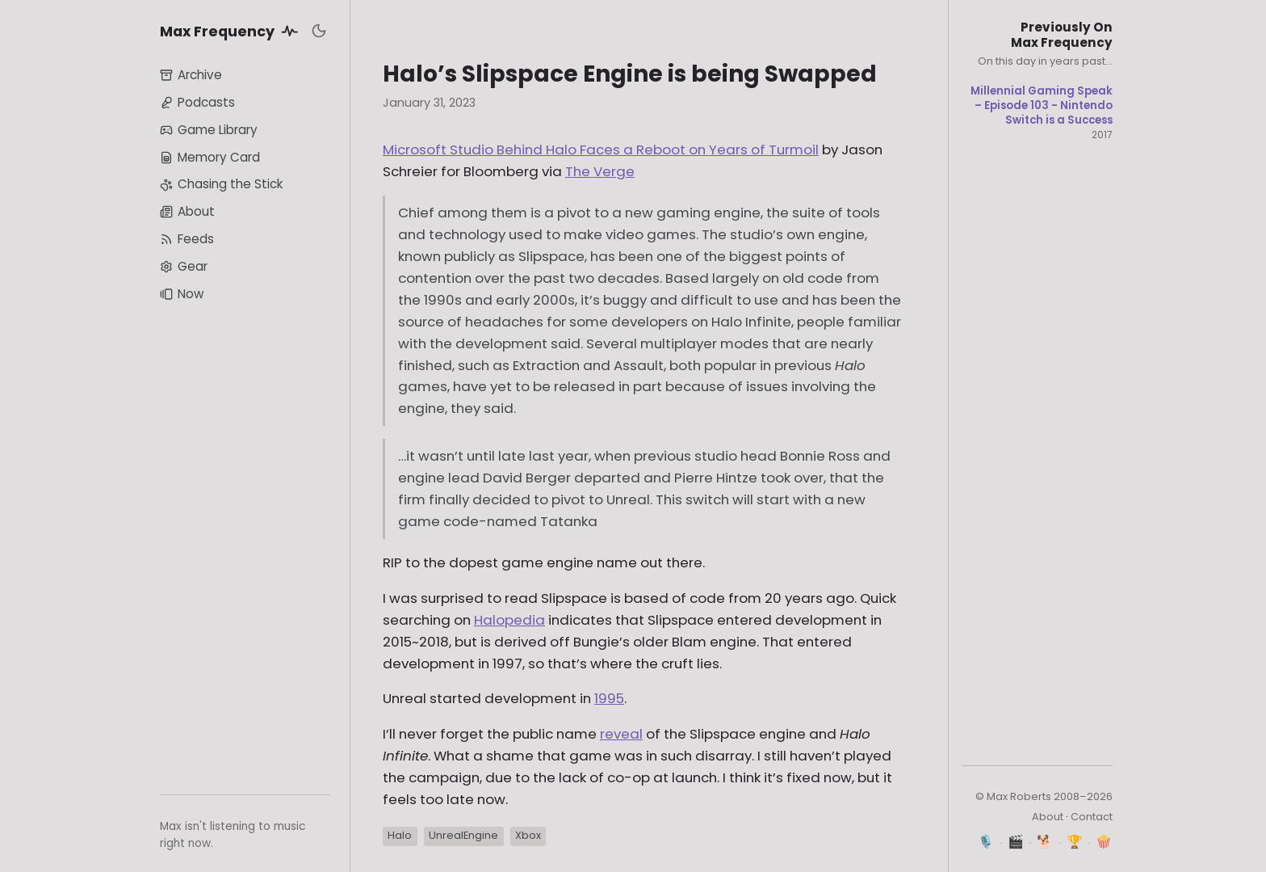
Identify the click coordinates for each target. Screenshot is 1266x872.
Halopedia (509, 620)
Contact (1092, 817)
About (187, 211)
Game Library (209, 129)
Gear (184, 266)
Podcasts (197, 102)
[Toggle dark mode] (319, 30)
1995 (609, 698)
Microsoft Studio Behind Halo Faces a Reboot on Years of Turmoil (601, 149)
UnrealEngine (463, 835)
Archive (191, 74)
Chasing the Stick (221, 183)
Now (181, 293)
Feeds (187, 238)
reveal (621, 734)
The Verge (600, 171)
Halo (400, 835)
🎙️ (986, 841)
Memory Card (210, 157)
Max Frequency (232, 30)
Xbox (528, 835)
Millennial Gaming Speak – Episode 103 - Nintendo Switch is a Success (1041, 105)
